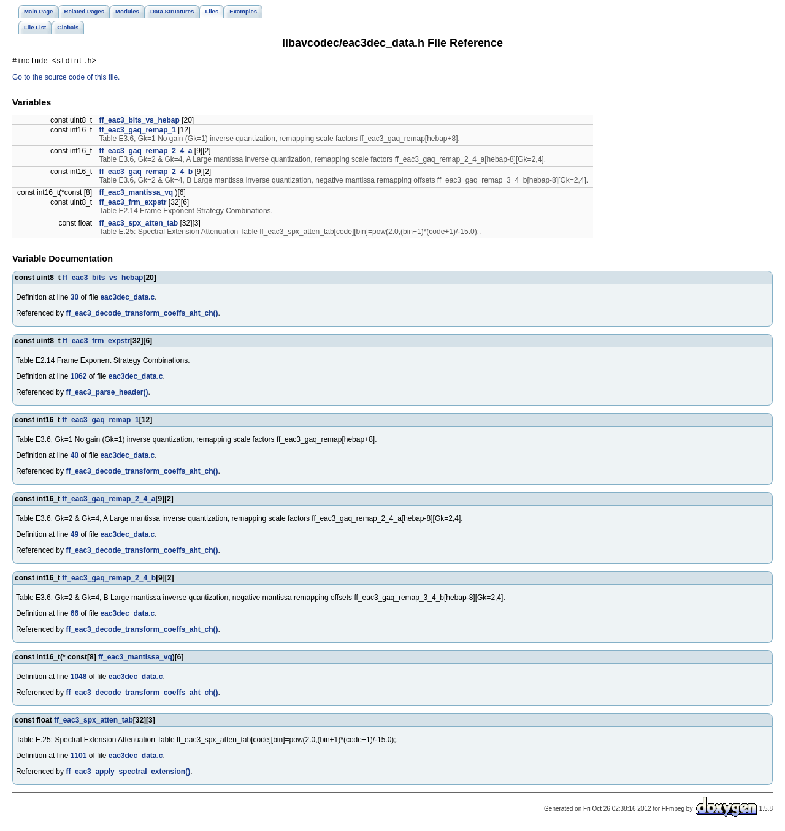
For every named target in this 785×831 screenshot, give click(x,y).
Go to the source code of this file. (66, 79)
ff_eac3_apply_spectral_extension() (128, 773)
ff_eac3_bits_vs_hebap (139, 122)
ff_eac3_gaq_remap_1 (137, 131)
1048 (79, 678)
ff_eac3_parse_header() (107, 394)
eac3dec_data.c (127, 299)
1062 (79, 378)
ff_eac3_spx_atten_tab (138, 225)
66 (74, 615)
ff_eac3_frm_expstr (132, 204)
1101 (79, 757)
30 (74, 299)
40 (74, 457)
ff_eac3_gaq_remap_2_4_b (146, 173)
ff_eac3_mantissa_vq (136, 194)
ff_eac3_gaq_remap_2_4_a (145, 152)
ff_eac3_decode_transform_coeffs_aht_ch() (142, 315)
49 (74, 536)
